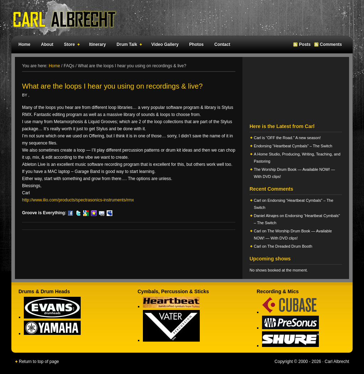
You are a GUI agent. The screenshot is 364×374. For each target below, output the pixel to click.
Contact (222, 44)
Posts (305, 44)
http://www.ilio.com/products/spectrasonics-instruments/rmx (78, 199)
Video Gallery (164, 44)
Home (24, 44)
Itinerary (97, 44)
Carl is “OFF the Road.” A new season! (287, 138)
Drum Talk (128, 45)
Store (70, 45)
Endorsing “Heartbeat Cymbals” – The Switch (293, 146)
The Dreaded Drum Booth (289, 246)
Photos (196, 44)
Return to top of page (39, 361)
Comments (331, 44)
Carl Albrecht (178, 18)
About (47, 44)
